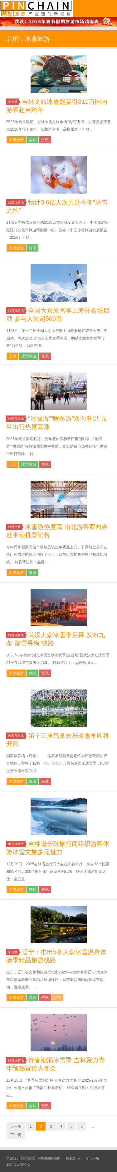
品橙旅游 (36, 8)
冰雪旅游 (16, 140)
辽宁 (57, 998)
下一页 (16, 1135)
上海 (12, 356)
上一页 (16, 1126)
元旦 (12, 464)
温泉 (32, 998)
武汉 (32, 673)
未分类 (13, 101)
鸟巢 (45, 781)
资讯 (45, 140)
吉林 (32, 140)
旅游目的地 (17, 202)
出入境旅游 (17, 844)
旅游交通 (15, 527)
